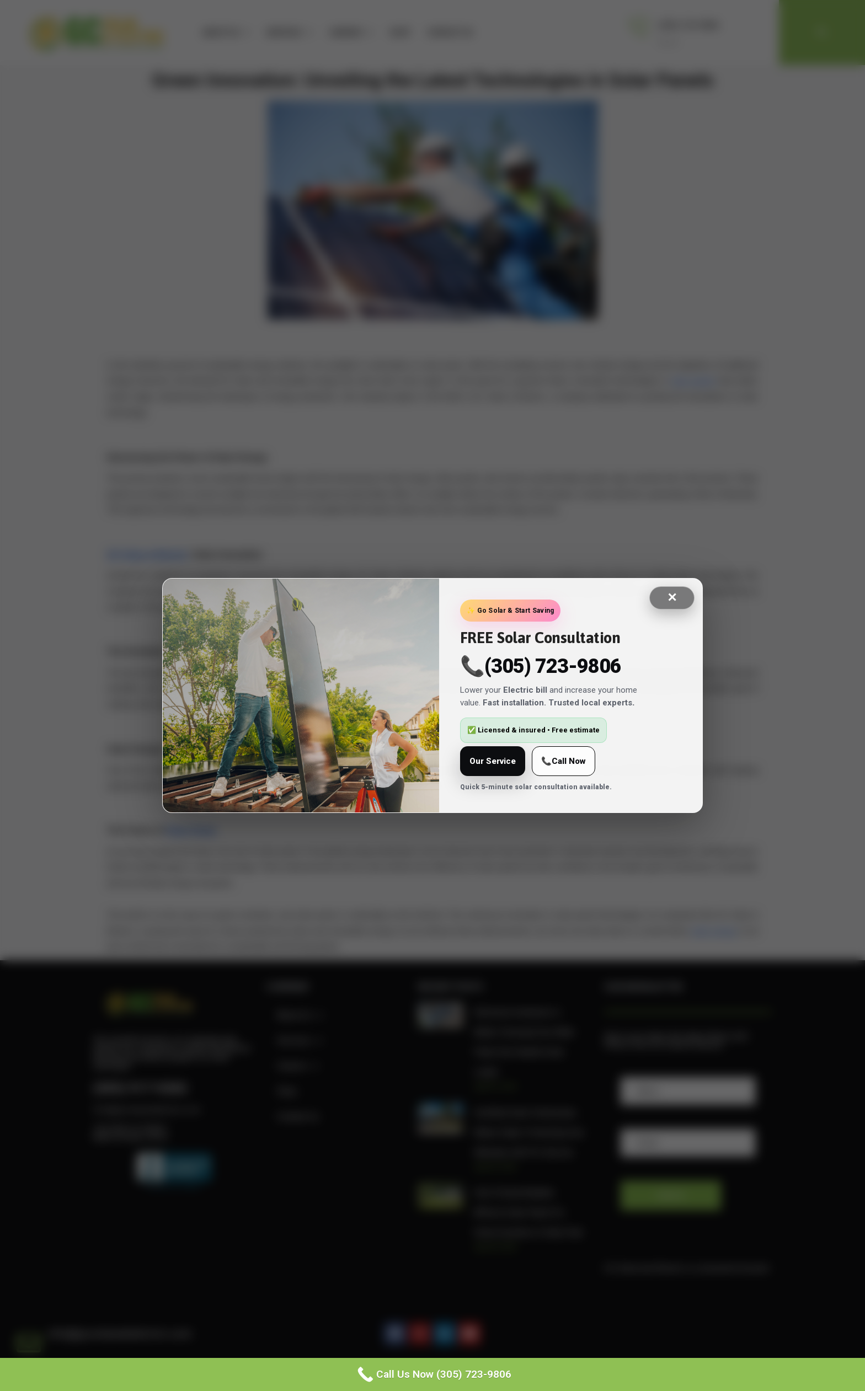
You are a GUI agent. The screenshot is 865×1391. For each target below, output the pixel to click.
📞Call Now (563, 761)
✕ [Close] (672, 597)
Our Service (492, 761)
